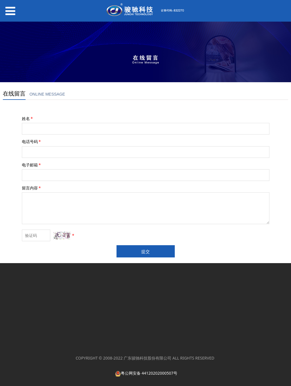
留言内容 (32, 188)
